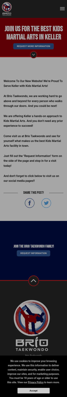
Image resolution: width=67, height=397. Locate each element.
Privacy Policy (36, 382)
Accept (33, 390)
